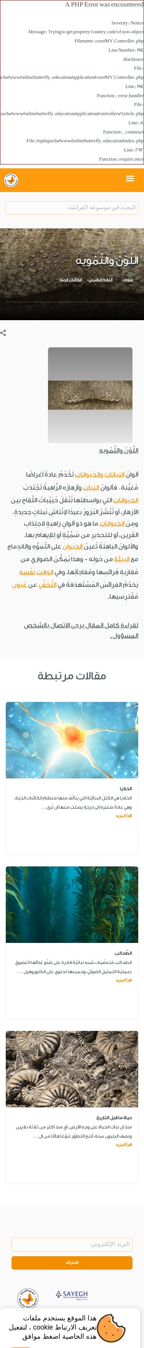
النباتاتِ (114, 474)
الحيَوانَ (73, 546)
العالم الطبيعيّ (101, 280)
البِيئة (121, 559)
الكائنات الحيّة (71, 280)
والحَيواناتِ (89, 474)
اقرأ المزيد (124, 816)
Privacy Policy (73, 1319)
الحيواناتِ (125, 500)
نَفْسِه (27, 572)
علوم (129, 280)
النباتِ (91, 487)
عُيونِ (19, 584)
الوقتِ (44, 572)
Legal (99, 1319)
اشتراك (72, 1262)
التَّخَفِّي (47, 584)
